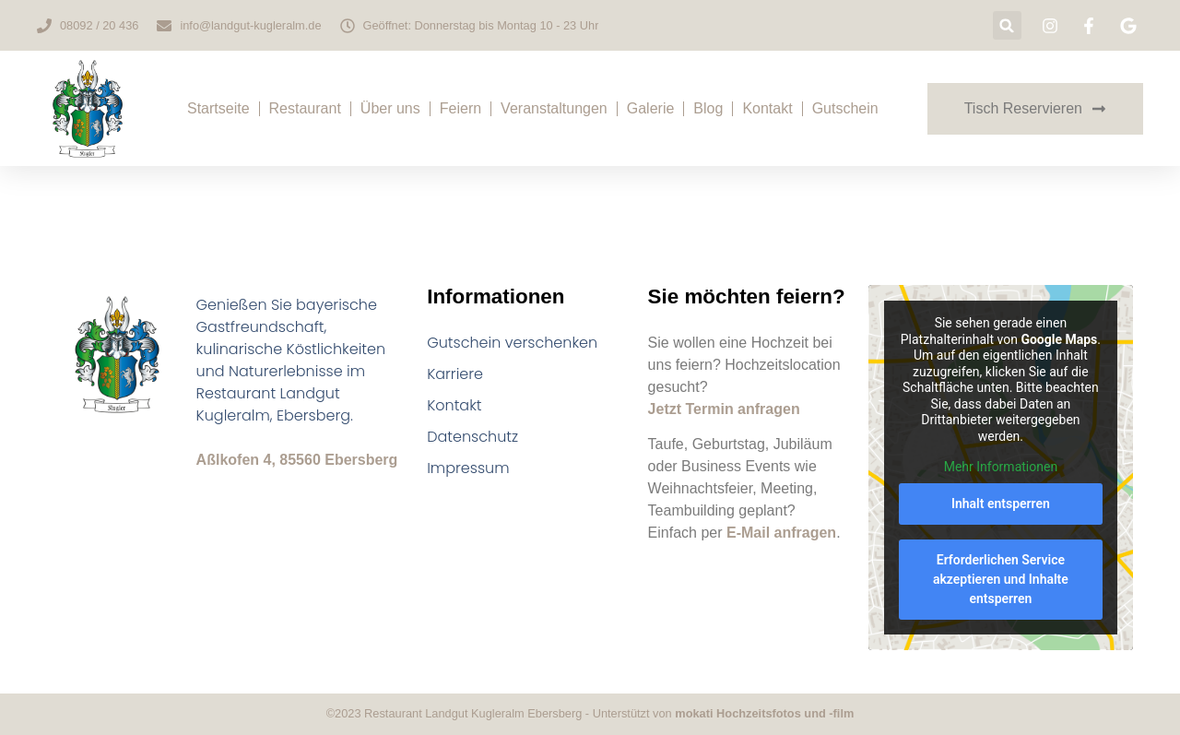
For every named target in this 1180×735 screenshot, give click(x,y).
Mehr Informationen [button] (1000, 466)
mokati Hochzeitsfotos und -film (764, 713)
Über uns (390, 108)
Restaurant (305, 108)
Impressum (468, 468)
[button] (1007, 25)
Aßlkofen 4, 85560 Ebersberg (297, 460)
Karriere (455, 374)
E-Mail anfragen (781, 532)
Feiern (460, 108)
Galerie (651, 108)
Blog (708, 108)
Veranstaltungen (554, 108)
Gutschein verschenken (512, 342)
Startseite (218, 108)
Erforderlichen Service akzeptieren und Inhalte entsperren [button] (1000, 578)
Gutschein (845, 108)
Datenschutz (472, 436)
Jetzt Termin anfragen (724, 409)
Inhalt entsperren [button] (1000, 502)
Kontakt (767, 108)
